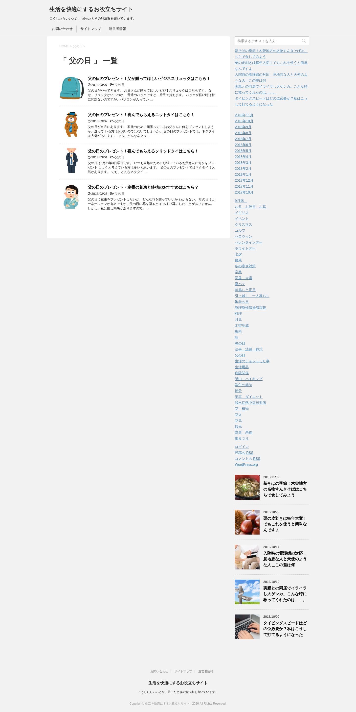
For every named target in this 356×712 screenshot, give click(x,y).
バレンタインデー (249, 242)
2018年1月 (243, 174)
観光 (238, 426)
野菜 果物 (243, 432)
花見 (238, 420)
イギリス (242, 213)
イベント (242, 219)
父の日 (119, 85)
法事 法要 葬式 (249, 349)
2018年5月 (243, 151)
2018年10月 (244, 121)
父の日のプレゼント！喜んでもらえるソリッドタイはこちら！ (143, 151)
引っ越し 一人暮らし (252, 296)
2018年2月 (243, 169)
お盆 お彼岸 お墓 (250, 207)
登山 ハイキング (249, 379)
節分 (238, 391)
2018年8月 (243, 133)
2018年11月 (244, 115)
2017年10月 (244, 192)
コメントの (247, 459)
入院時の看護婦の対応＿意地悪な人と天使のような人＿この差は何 (285, 559)
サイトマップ (90, 29)
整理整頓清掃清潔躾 (250, 308)
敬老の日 (242, 302)
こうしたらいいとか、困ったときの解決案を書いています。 (178, 692)
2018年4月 (243, 157)
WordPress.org (246, 464)
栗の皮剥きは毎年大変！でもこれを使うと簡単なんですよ (285, 524)
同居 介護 (243, 278)
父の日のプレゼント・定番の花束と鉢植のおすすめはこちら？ (143, 187)
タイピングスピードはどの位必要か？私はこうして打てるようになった (285, 629)
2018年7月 (243, 139)
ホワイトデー (245, 248)
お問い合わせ (62, 29)
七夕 (238, 254)
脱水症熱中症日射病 (250, 403)
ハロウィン (243, 236)
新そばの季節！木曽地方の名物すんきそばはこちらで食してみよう (285, 489)
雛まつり (242, 438)
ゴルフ (240, 230)
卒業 (238, 272)
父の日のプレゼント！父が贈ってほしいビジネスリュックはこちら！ (149, 78)
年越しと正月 (245, 290)
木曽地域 (242, 325)
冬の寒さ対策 (245, 266)
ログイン (242, 447)
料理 (238, 314)
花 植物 (242, 409)
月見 (238, 319)
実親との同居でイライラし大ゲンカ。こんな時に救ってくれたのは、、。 (285, 594)
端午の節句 (243, 385)
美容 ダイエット (249, 397)
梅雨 (238, 331)
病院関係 (242, 373)
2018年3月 (243, 163)
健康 (238, 260)
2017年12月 (244, 180)
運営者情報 (117, 29)
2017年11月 (244, 186)
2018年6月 (243, 145)
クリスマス (243, 224)
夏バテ (240, 284)
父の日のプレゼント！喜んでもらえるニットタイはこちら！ (141, 115)
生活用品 (242, 367)
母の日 (240, 343)
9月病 (241, 201)
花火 (238, 415)
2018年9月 (243, 127)
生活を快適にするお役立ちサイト (91, 9)
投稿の (244, 453)
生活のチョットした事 (252, 361)
